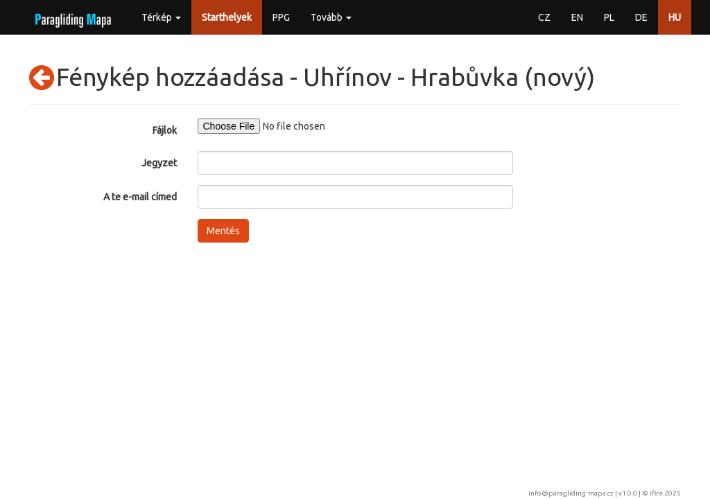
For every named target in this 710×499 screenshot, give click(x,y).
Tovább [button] (331, 17)
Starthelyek (227, 17)
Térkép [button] (161, 17)
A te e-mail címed (140, 196)
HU (674, 17)
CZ (544, 17)
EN (577, 17)
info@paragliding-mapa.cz (571, 493)
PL (609, 17)
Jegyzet (159, 162)
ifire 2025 (665, 493)
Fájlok (165, 130)
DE (641, 17)
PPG (281, 17)
